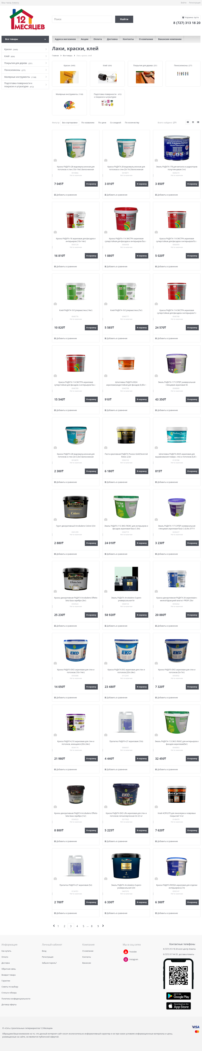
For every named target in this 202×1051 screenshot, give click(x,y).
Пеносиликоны (181, 65)
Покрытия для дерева (143, 65)
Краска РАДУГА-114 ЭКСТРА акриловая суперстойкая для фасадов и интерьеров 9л (176, 311)
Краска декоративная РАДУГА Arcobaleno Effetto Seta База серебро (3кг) (75, 599)
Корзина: (192, 17)
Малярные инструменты (67, 94)
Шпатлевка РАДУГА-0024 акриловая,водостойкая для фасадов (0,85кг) (126, 383)
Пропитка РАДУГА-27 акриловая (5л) (75, 885)
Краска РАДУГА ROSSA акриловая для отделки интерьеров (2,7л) (176, 886)
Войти (183, 2)
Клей (105, 65)
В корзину (91, 184)
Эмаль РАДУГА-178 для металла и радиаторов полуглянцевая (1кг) (176, 168)
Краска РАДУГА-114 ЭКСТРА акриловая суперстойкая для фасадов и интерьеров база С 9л (75, 385)
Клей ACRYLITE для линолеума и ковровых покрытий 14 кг (177, 814)
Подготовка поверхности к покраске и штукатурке (105, 95)
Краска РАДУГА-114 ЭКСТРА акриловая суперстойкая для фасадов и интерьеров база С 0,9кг (126, 241)
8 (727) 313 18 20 (170, 949)
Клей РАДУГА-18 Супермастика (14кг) (75, 310)
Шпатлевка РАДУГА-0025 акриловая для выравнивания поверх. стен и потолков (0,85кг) (176, 455)
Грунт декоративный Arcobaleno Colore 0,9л (75, 526)
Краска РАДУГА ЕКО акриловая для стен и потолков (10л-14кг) (75, 671)
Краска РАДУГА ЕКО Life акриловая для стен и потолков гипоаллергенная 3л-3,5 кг (126, 814)
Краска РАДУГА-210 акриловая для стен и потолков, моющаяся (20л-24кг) (75, 742)
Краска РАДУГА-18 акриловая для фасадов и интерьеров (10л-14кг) (75, 240)
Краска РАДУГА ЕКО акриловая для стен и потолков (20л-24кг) (126, 671)
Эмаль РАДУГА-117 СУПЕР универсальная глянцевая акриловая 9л (176, 383)
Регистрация (194, 2)
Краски (67, 65)
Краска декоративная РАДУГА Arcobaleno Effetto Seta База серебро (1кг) (75, 814)
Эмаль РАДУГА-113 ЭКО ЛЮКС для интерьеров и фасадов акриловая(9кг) (177, 742)
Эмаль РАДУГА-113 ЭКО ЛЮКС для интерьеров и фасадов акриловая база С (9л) (126, 527)
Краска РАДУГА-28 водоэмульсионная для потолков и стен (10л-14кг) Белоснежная (76, 168)
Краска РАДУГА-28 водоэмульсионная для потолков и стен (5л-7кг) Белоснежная (126, 168)
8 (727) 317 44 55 (170, 954)
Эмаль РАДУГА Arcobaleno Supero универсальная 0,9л (126, 886)
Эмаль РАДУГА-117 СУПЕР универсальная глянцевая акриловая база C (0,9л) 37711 (176, 527)
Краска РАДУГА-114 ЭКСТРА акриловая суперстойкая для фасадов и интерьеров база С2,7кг (176, 241)
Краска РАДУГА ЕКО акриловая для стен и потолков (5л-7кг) (176, 671)
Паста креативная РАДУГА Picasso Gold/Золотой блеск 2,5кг (126, 455)
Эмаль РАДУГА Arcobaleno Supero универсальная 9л (126, 599)
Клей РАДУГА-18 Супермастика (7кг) (126, 310)
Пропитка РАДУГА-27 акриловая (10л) (126, 741)
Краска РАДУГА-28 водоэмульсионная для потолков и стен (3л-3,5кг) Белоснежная (76, 455)
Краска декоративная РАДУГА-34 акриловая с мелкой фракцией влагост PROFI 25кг (176, 599)
